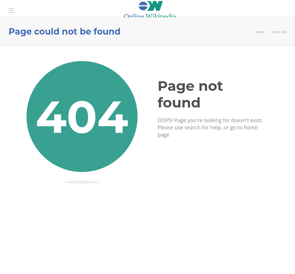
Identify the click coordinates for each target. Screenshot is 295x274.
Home (259, 32)
